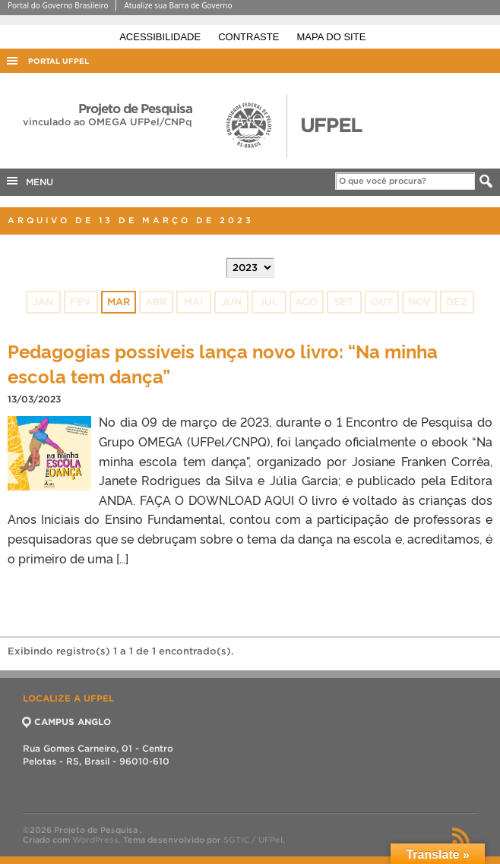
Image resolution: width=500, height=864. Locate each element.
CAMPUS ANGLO (67, 722)
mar (118, 301)
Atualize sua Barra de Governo (178, 5)
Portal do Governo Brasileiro (58, 5)
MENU (29, 180)
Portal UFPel (58, 61)
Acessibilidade (161, 37)
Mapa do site (331, 37)
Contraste (250, 37)
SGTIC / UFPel (253, 839)
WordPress (95, 839)
